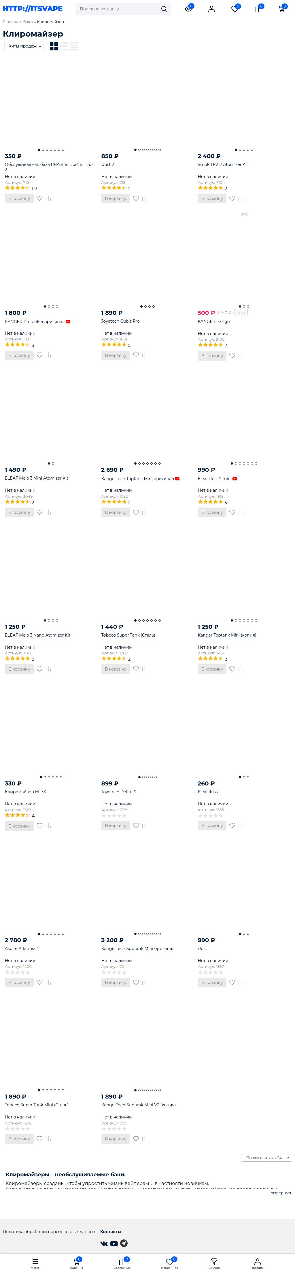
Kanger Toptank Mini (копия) (227, 635)
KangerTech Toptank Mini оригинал (140, 478)
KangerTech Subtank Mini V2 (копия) (138, 1105)
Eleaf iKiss (208, 791)
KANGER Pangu (214, 321)
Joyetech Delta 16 (118, 791)
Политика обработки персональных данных (49, 1231)
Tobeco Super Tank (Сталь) (128, 635)
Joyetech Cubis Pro (120, 321)
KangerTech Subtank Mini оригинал (138, 948)
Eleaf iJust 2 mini (217, 478)
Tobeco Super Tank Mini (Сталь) (37, 1105)
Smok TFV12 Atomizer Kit (223, 164)
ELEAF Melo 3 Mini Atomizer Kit (36, 478)
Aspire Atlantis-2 (21, 948)
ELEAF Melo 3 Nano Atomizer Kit (38, 635)
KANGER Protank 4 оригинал (37, 321)
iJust (202, 948)
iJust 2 (107, 164)
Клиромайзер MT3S (25, 791)
